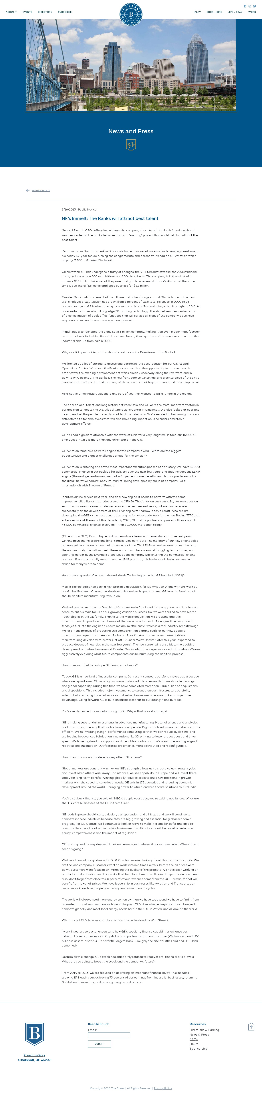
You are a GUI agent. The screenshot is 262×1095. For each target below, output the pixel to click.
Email (92, 1030)
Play (197, 12)
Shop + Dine (214, 12)
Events (27, 12)
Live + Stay (235, 12)
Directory (45, 12)
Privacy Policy (163, 1088)
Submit (99, 1044)
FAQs (194, 1039)
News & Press (199, 1034)
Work (252, 12)
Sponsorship (199, 1048)
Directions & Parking (204, 1030)
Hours (194, 1044)
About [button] (10, 12)
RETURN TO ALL (41, 190)
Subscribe (65, 12)
